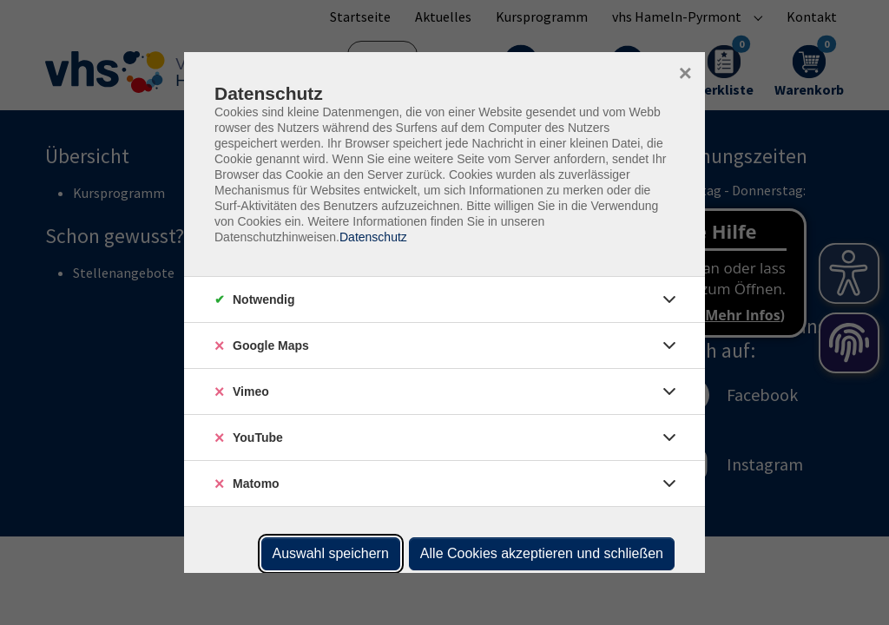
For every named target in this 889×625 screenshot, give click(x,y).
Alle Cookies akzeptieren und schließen (541, 553)
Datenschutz (373, 237)
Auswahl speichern (331, 553)
